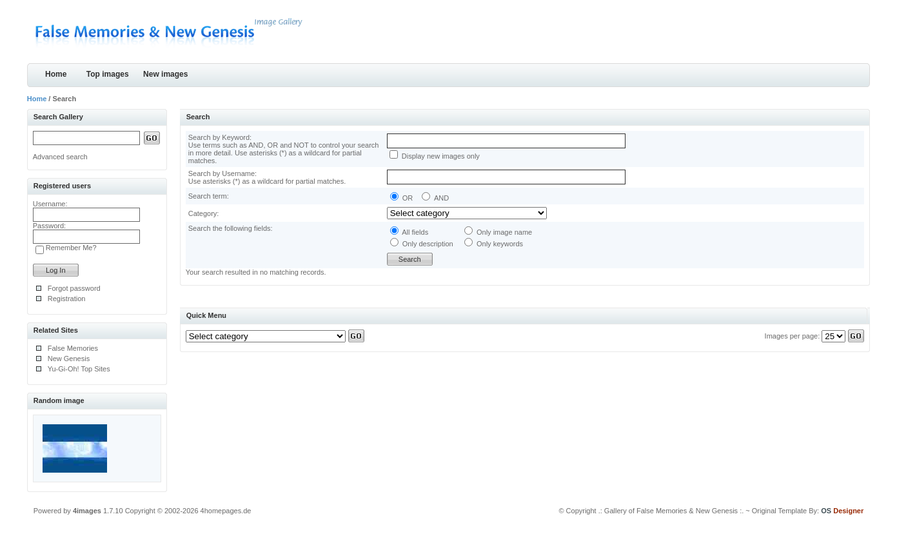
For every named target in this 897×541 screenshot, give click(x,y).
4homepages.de (226, 511)
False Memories (73, 348)
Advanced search (60, 157)
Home (55, 74)
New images (165, 74)
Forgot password (74, 288)
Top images (107, 74)
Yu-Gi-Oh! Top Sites (79, 369)
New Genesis (69, 358)
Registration (67, 298)
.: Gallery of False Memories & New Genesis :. (671, 511)
